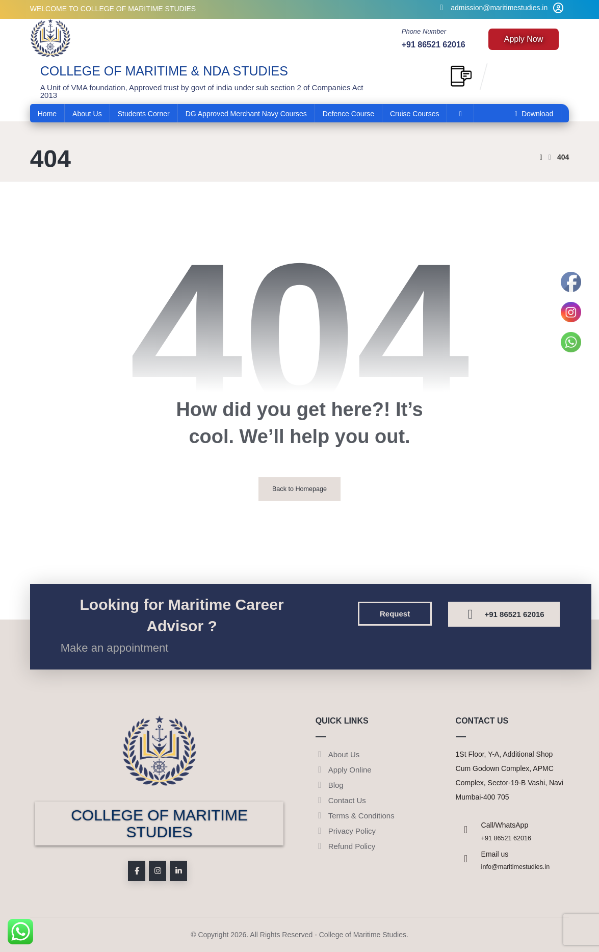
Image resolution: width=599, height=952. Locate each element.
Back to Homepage (299, 489)
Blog (330, 785)
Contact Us (341, 800)
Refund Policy (346, 846)
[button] (395, 614)
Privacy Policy (346, 831)
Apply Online (344, 769)
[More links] (460, 113)
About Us (338, 754)
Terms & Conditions (355, 815)
